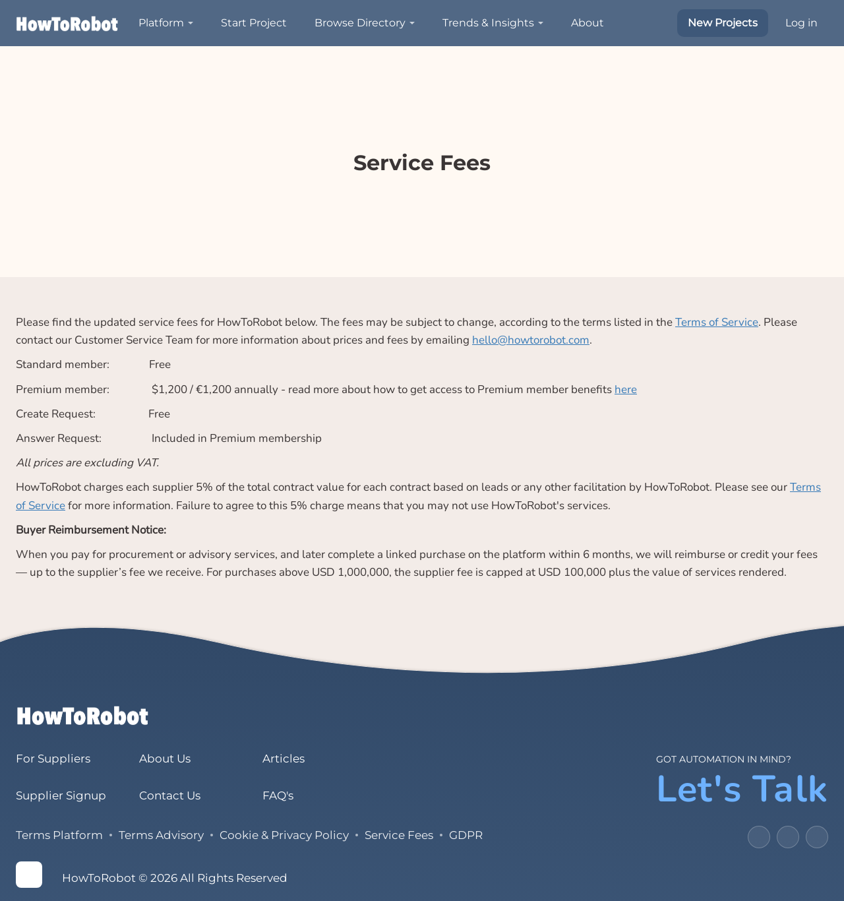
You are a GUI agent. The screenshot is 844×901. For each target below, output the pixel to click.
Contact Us (169, 795)
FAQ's (277, 795)
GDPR (466, 835)
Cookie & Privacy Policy (284, 835)
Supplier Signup (61, 795)
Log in (801, 22)
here (626, 389)
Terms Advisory (161, 835)
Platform (161, 22)
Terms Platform (59, 835)
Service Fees (399, 835)
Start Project (254, 22)
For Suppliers (53, 758)
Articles (283, 758)
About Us (165, 758)
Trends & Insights (488, 22)
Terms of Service (716, 322)
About (587, 22)
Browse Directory (360, 22)
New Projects (723, 22)
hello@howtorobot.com (530, 340)
